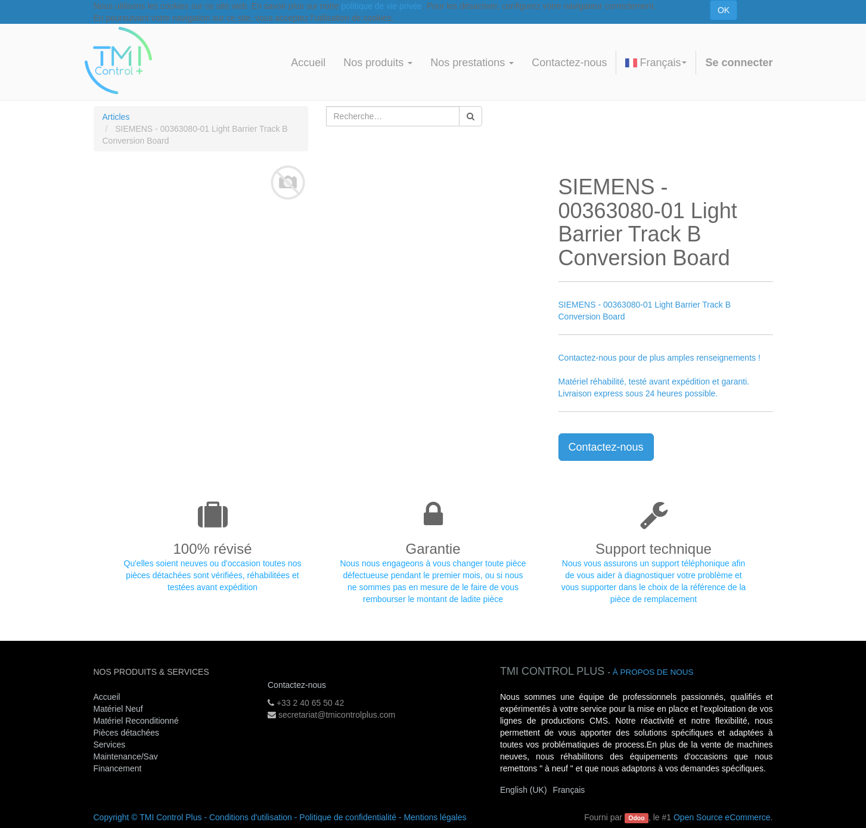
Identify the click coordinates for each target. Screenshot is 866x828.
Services (111, 744)
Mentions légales (434, 817)
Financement (118, 768)
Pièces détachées (127, 732)
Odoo (636, 817)
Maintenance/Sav (126, 756)
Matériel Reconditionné (136, 720)
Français (656, 63)
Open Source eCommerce (722, 817)
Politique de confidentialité (347, 817)
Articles (116, 117)
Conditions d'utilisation (250, 817)
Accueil (107, 697)
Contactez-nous (606, 447)
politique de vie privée (382, 6)
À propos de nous (653, 672)
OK (724, 10)
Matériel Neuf (118, 709)
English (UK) (523, 790)
